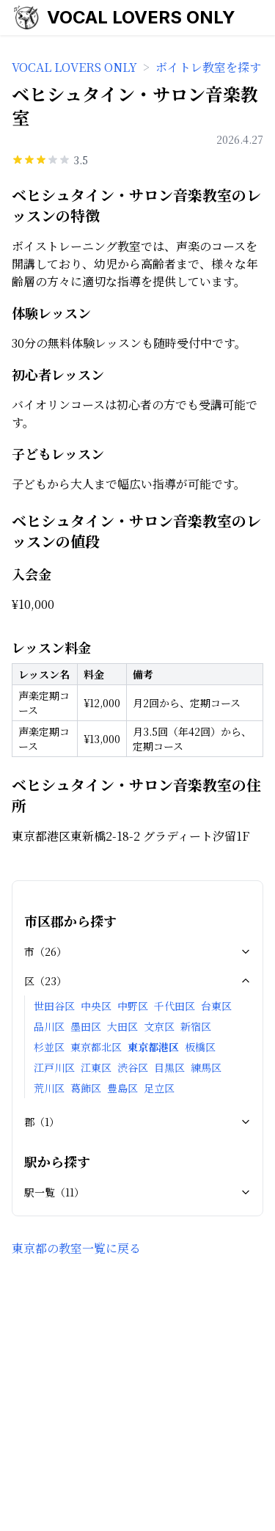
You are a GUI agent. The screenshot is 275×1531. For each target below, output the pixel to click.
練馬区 (206, 1067)
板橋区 (200, 1046)
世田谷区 (54, 1005)
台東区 (216, 1005)
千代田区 (174, 1005)
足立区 (159, 1088)
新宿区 (195, 1026)
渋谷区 (132, 1067)
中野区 (132, 1005)
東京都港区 (153, 1046)
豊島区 (122, 1088)
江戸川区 (54, 1067)
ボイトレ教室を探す (208, 67)
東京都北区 (96, 1046)
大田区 (122, 1026)
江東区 (96, 1067)
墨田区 (85, 1026)
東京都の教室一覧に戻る (76, 1248)
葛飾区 (85, 1088)
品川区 (49, 1026)
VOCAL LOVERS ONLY (141, 17)
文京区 (159, 1026)
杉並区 (49, 1046)
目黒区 (169, 1067)
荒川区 (49, 1088)
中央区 (96, 1005)
